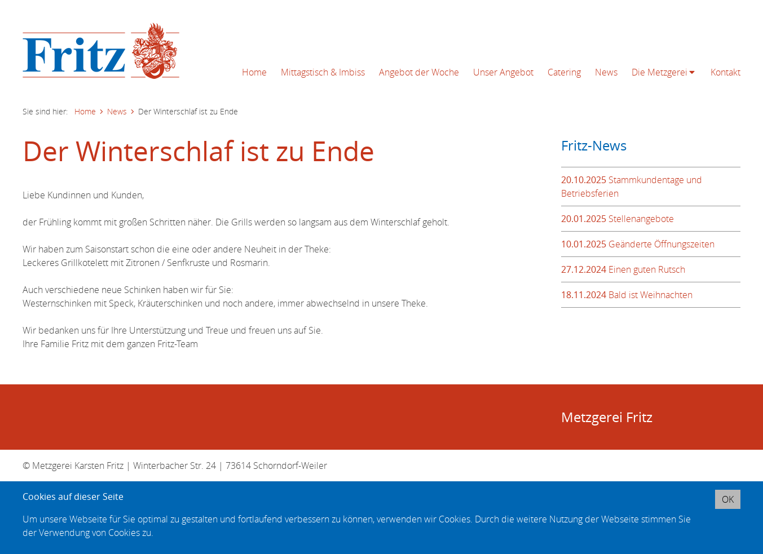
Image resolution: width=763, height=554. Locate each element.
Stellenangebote (617, 218)
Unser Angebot (503, 72)
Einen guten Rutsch (623, 269)
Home (254, 72)
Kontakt (725, 72)
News (606, 72)
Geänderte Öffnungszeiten (638, 244)
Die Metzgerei (659, 72)
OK (728, 499)
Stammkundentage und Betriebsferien (631, 187)
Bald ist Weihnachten (627, 295)
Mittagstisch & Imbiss (323, 72)
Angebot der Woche (419, 72)
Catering (564, 72)
